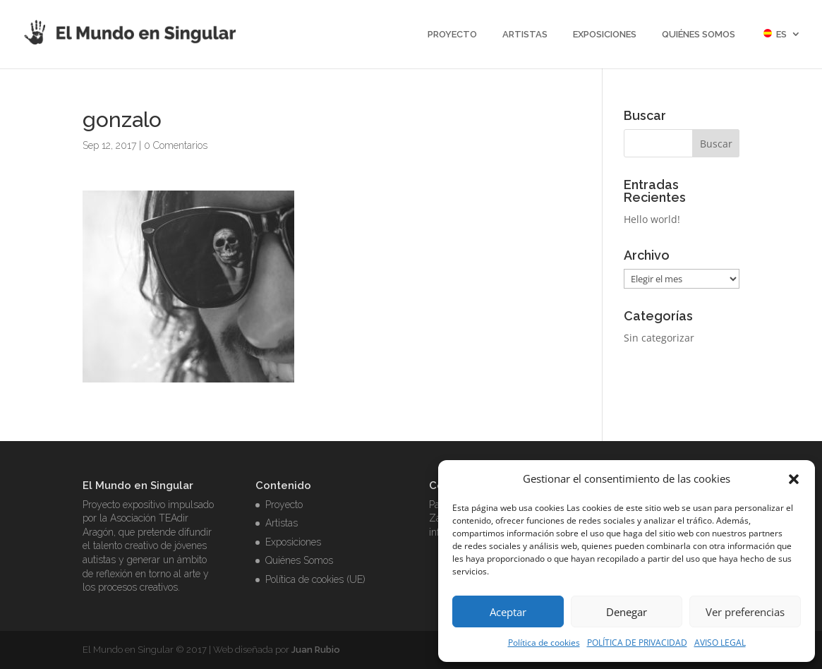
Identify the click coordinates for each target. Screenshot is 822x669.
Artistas (525, 35)
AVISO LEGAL (720, 643)
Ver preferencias (745, 612)
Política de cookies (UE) (315, 579)
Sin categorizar (659, 337)
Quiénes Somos (698, 35)
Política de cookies (544, 643)
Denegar (626, 612)
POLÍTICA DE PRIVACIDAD (637, 643)
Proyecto (452, 35)
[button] (794, 479)
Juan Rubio (315, 649)
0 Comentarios (175, 145)
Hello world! (652, 219)
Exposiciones (604, 35)
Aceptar (508, 612)
